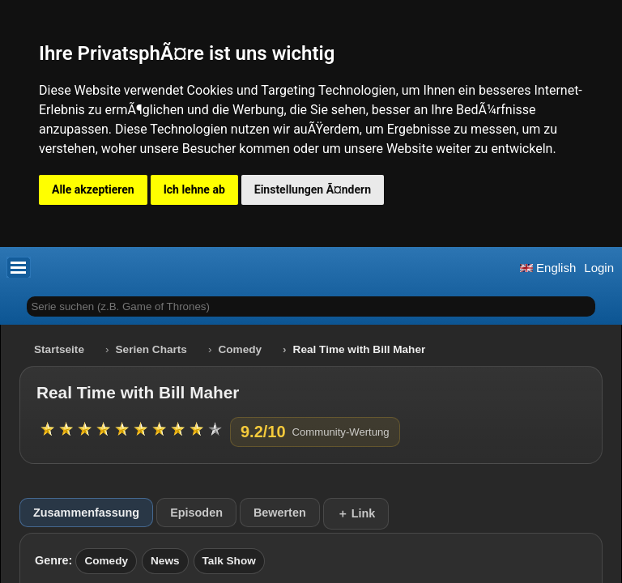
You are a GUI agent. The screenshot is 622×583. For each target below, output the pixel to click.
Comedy (240, 349)
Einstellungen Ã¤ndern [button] (312, 189)
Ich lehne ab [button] (194, 189)
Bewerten (279, 512)
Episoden (196, 512)
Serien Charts (151, 349)
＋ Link (356, 513)
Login (599, 267)
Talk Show (229, 561)
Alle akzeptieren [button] (93, 189)
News (165, 561)
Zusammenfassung (86, 512)
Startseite (59, 349)
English (548, 267)
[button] (18, 267)
